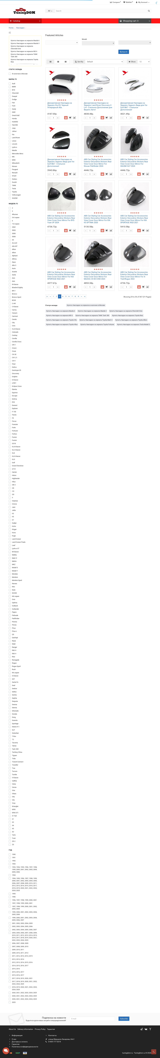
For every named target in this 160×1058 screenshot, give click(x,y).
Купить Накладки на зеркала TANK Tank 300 (24, 55)
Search (123, 52)
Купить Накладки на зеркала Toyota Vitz (61, 320)
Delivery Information (25, 1029)
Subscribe (124, 1019)
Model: (84, 39)
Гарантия (51, 1029)
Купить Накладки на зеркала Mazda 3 (25, 43)
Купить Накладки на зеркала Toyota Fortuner (97, 324)
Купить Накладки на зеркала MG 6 (24, 51)
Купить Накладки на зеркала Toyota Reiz (24, 61)
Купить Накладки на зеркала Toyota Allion (131, 320)
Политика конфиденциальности (23, 1047)
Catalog (25, 20)
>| (84, 296)
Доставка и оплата (18, 1042)
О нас (12, 1039)
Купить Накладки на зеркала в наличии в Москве (86, 305)
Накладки (20, 28)
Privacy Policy (40, 1029)
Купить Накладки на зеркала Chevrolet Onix (22, 47)
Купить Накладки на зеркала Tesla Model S (133, 324)
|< (47, 296)
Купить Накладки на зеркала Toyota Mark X (96, 320)
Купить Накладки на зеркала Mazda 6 (25, 40)
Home (11, 28)
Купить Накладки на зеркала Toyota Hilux (62, 324)
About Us (12, 1029)
